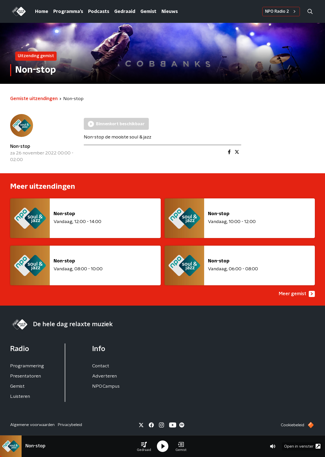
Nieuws (169, 11)
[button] (144, 446)
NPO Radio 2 (281, 11)
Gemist (148, 11)
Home (41, 11)
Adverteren (104, 376)
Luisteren (20, 396)
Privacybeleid (70, 425)
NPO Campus (106, 386)
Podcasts (98, 11)
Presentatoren (25, 376)
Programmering (27, 366)
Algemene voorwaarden (32, 425)
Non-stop (20, 146)
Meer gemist (297, 294)
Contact (100, 366)
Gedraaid (124, 11)
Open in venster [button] (302, 446)
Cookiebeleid (292, 425)
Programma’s (68, 11)
